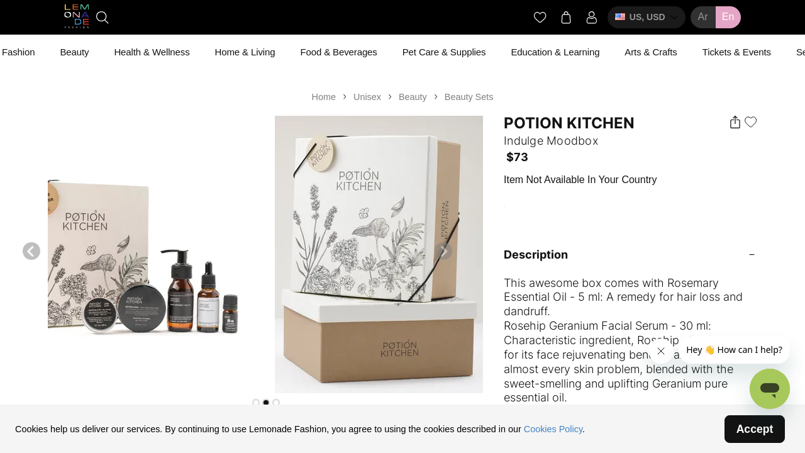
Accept (755, 429)
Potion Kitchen (569, 123)
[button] (255, 402)
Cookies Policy (553, 429)
